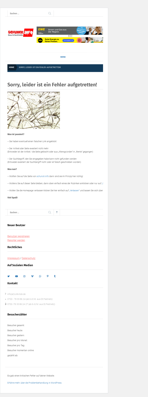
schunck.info (43, 176)
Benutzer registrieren (18, 236)
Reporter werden (16, 240)
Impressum (13, 258)
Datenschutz (28, 258)
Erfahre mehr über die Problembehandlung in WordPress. (34, 383)
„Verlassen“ (74, 190)
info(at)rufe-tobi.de (16, 294)
